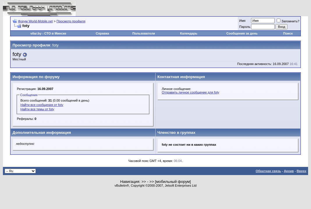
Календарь (188, 33)
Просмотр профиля (70, 21)
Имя (242, 20)
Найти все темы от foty (37, 109)
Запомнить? (288, 21)
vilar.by (35, 33)
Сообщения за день (241, 33)
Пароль (244, 26)
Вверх (301, 171)
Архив (289, 171)
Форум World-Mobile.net (35, 21)
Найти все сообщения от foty (41, 105)
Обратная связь (268, 171)
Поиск (288, 33)
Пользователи (143, 33)
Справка (102, 33)
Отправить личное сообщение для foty (190, 92)
